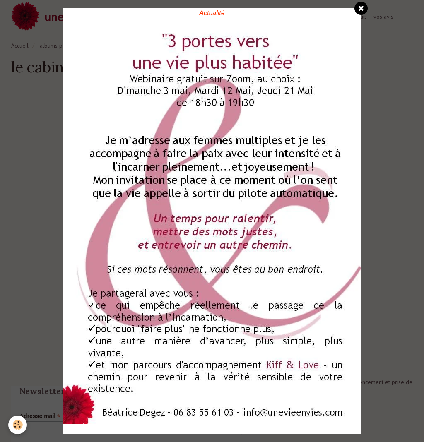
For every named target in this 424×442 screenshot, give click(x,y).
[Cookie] (17, 425)
